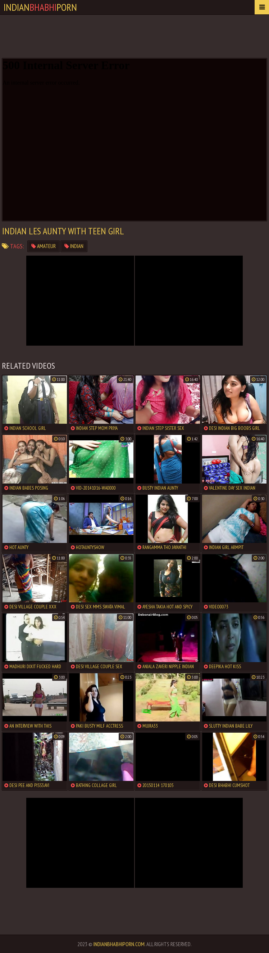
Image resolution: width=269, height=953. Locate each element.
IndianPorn (40, 7)
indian (73, 246)
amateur (43, 246)
